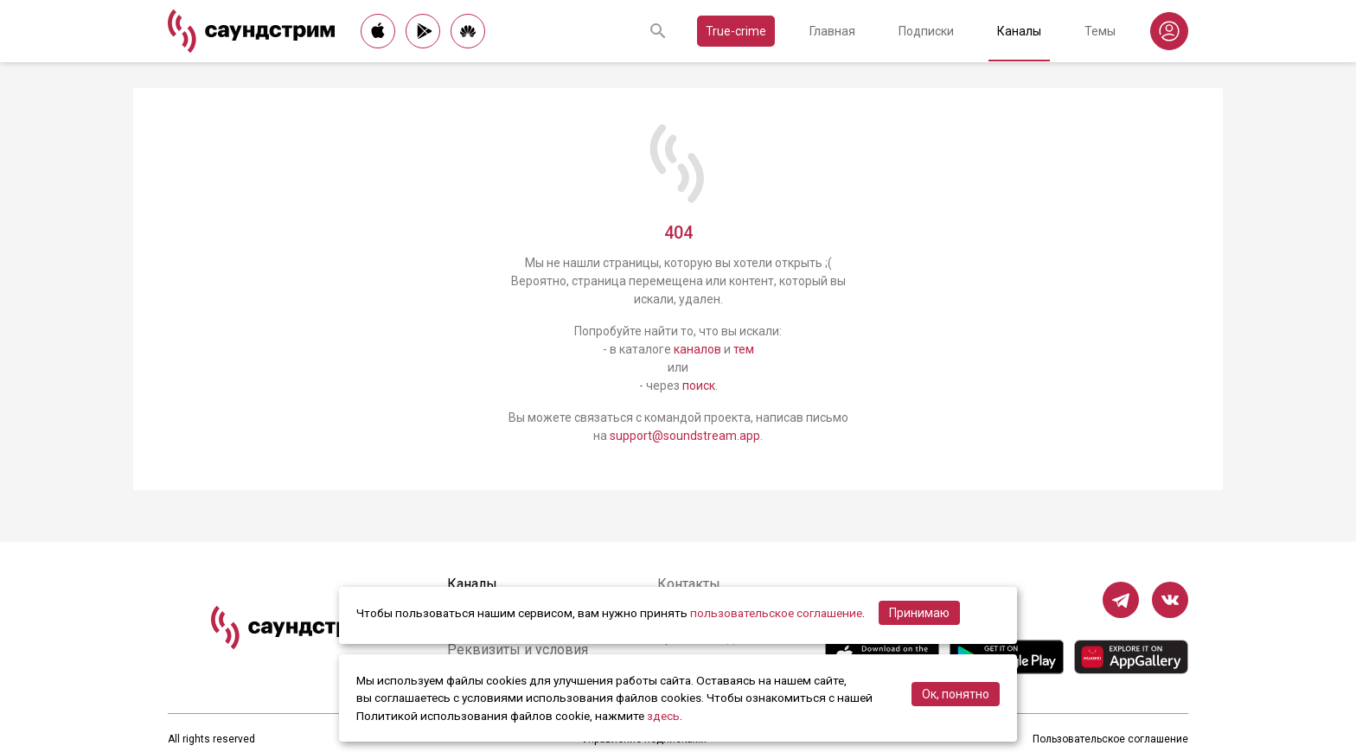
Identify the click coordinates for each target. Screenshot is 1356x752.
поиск (698, 385)
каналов (697, 349)
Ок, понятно (955, 694)
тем (743, 349)
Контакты (688, 584)
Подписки (926, 31)
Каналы (1019, 31)
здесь (663, 716)
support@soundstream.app (685, 436)
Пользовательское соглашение (1110, 739)
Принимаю (919, 613)
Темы (1100, 31)
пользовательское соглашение (776, 613)
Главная (832, 31)
